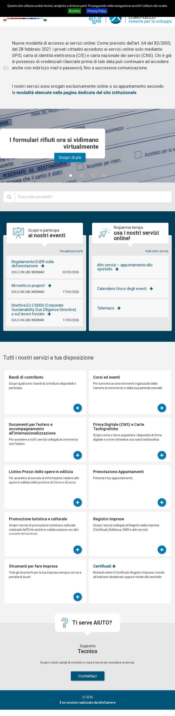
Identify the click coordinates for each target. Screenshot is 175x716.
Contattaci (87, 676)
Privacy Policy (97, 11)
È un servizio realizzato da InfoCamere (88, 702)
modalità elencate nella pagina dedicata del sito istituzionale (76, 92)
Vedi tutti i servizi (156, 251)
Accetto (74, 11)
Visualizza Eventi (71, 251)
